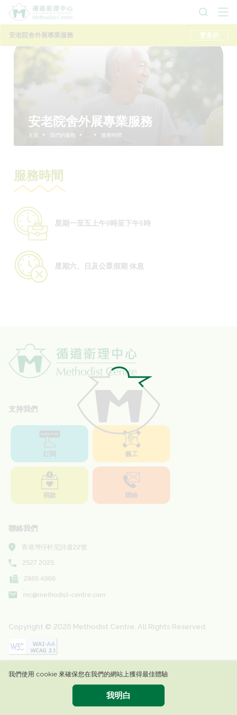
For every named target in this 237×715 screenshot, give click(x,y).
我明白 (118, 695)
